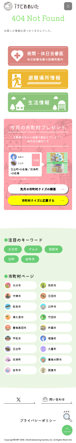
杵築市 (48, 328)
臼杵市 (48, 307)
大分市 (13, 249)
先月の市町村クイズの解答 (38, 189)
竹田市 (48, 317)
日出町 (13, 349)
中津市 (13, 296)
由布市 (30, 259)
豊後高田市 (15, 328)
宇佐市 (13, 338)
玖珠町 (13, 360)
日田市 (48, 296)
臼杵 (11, 259)
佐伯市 (13, 307)
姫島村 (48, 338)
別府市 (53, 249)
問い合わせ (54, 399)
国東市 (48, 370)
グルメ (33, 249)
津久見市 (14, 317)
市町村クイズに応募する (38, 200)
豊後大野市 (51, 360)
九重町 (48, 349)
